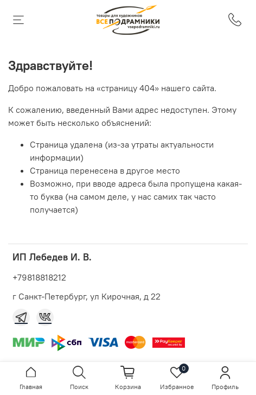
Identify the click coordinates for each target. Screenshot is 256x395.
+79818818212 (39, 277)
